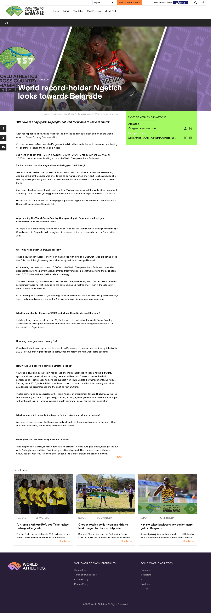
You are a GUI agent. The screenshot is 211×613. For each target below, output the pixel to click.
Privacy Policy (81, 584)
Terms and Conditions (85, 574)
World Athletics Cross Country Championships (152, 137)
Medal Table (111, 11)
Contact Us (80, 570)
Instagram (146, 574)
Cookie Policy (81, 579)
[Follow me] (129, 128)
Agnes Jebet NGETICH (144, 128)
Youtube (145, 584)
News (66, 11)
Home (56, 11)
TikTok (144, 588)
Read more (64, 541)
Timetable (78, 11)
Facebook (146, 570)
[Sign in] (203, 3)
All (6, 22)
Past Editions (94, 11)
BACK (120, 457)
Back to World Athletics (129, 2)
